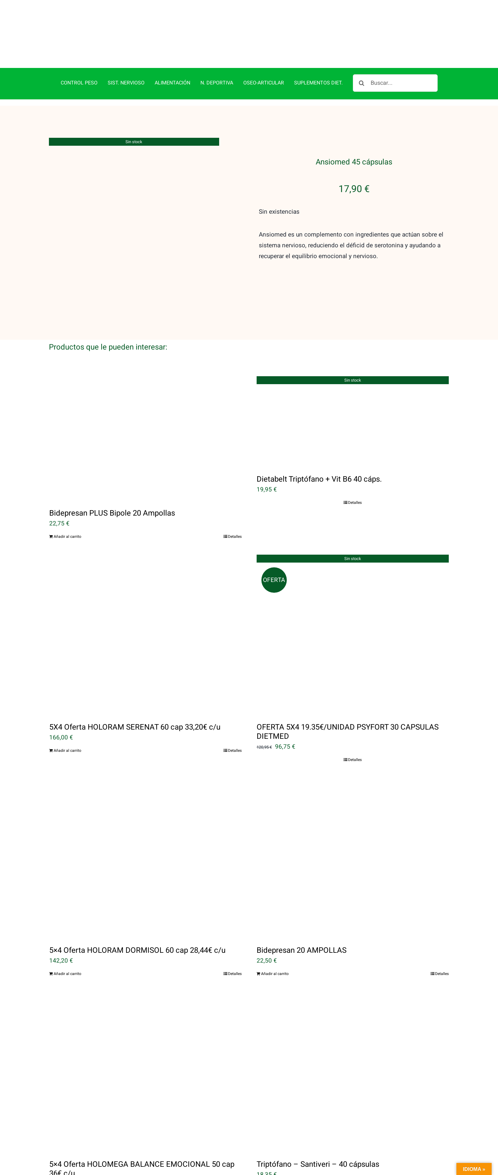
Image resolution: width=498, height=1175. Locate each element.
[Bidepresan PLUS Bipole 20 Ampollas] (145, 437)
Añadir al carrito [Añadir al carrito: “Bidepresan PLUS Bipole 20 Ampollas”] (67, 536)
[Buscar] (361, 83)
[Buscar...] (395, 83)
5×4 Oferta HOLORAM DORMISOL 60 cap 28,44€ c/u (137, 950)
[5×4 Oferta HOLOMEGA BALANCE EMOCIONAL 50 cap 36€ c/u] (145, 1071)
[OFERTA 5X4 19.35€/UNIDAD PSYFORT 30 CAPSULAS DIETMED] (353, 634)
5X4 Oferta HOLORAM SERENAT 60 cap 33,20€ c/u (134, 727)
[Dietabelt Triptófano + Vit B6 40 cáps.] (353, 420)
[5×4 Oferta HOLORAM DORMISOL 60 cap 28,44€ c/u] (145, 857)
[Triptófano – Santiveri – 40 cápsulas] (353, 1071)
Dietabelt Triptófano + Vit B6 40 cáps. (319, 479)
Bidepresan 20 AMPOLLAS (302, 950)
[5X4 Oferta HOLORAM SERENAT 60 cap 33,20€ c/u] (145, 634)
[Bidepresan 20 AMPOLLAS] (353, 857)
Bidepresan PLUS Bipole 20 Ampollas (112, 513)
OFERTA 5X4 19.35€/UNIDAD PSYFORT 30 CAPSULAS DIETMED (348, 732)
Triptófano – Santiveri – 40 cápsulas (318, 1164)
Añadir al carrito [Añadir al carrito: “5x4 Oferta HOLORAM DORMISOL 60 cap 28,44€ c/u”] (67, 974)
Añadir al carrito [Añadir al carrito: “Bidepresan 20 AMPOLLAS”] (275, 974)
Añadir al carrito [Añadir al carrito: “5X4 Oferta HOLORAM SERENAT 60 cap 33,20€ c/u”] (67, 750)
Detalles (235, 536)
